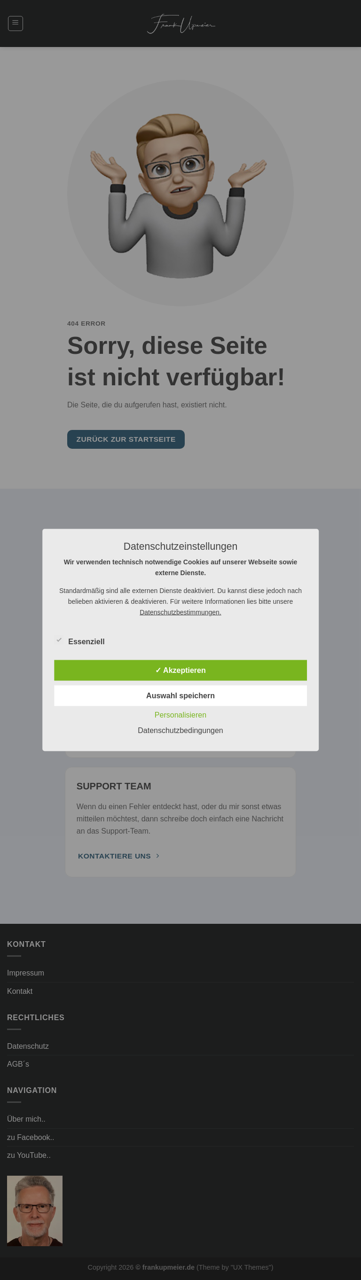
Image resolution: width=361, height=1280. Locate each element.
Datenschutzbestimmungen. (180, 612)
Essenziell (79, 640)
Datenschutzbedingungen (180, 730)
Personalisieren (180, 715)
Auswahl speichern (180, 696)
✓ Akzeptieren (180, 670)
